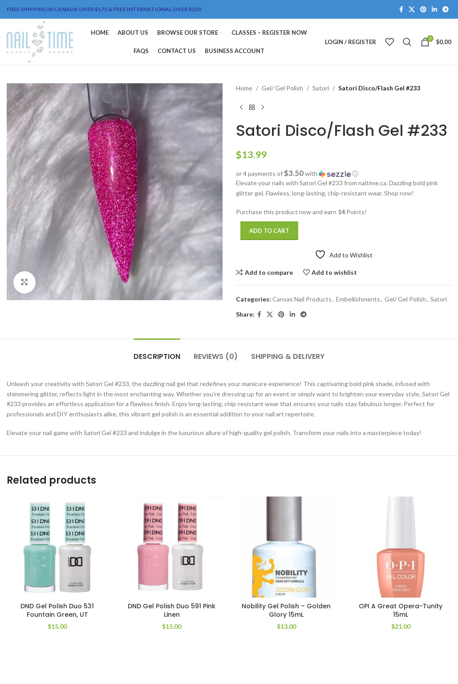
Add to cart (269, 230)
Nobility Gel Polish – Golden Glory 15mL (286, 610)
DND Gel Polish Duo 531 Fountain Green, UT (57, 610)
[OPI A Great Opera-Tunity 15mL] (400, 547)
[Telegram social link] (445, 10)
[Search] (407, 42)
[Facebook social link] (401, 10)
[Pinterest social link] (423, 10)
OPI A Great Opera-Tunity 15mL (400, 610)
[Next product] (262, 107)
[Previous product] (241, 107)
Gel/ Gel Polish (282, 88)
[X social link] (411, 10)
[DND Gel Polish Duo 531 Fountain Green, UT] (57, 547)
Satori (320, 88)
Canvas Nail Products (302, 299)
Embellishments (358, 299)
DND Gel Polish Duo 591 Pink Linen (171, 610)
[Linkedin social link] (434, 10)
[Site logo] (40, 41)
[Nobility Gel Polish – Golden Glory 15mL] (286, 547)
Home (244, 88)
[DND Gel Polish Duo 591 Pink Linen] (171, 547)
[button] (344, 173)
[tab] (157, 352)
